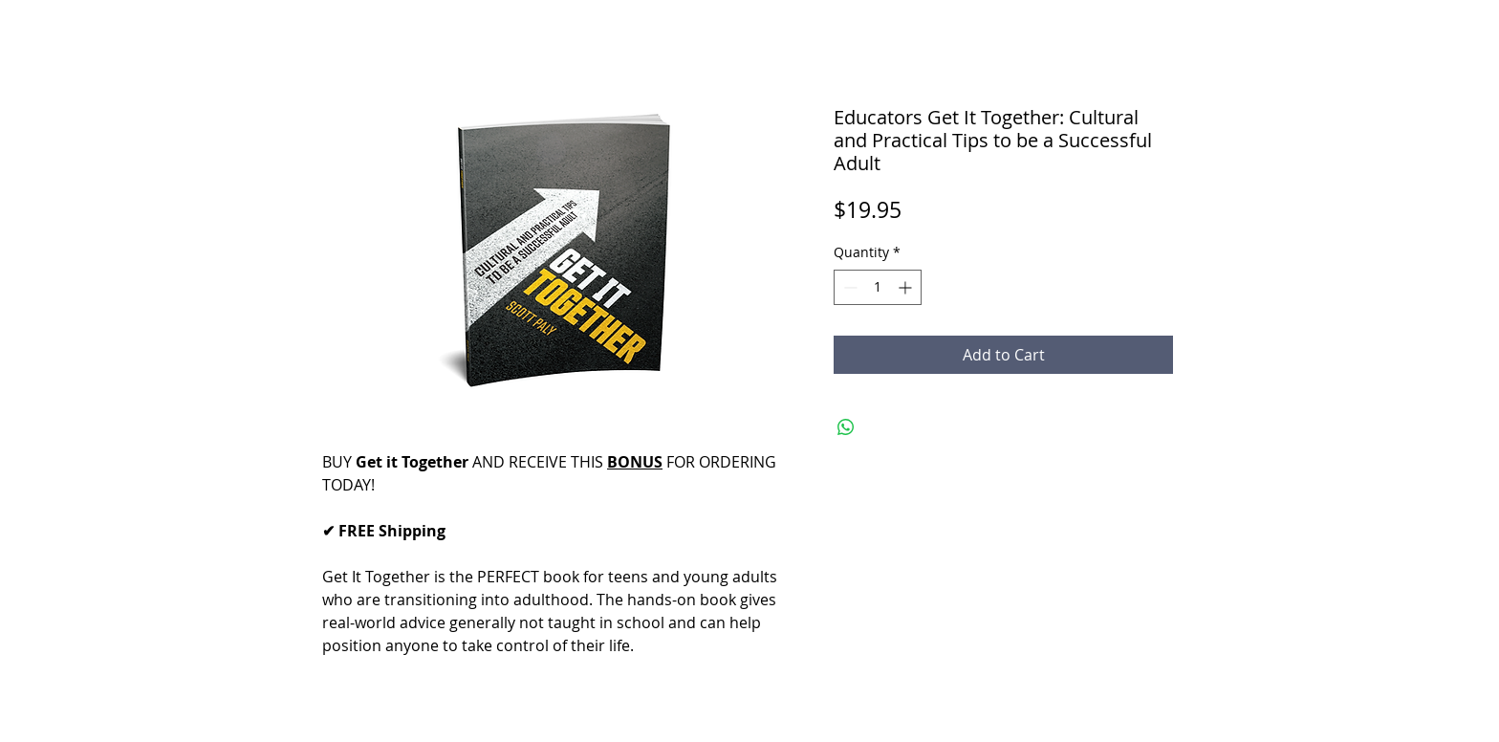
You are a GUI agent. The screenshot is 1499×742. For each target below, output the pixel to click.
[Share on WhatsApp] (846, 427)
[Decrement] (848, 287)
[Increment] (907, 287)
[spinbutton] (877, 287)
